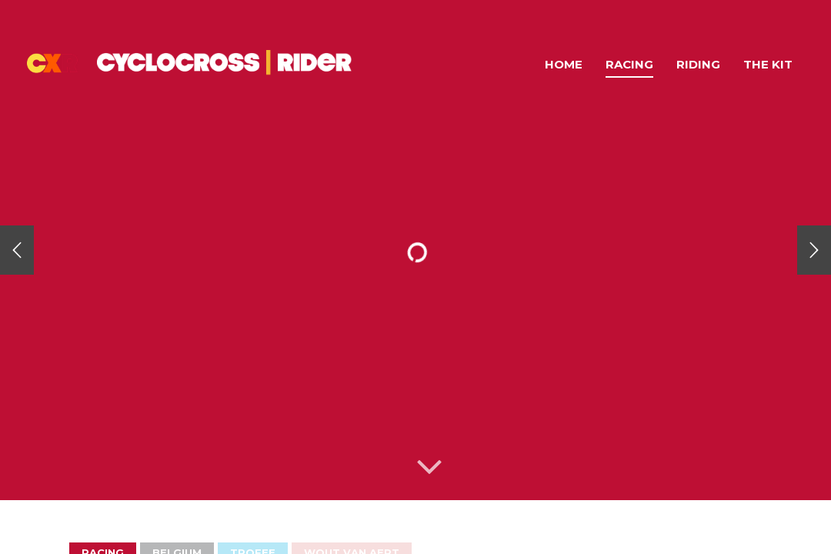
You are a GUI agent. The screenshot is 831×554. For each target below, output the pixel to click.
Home (563, 64)
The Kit (768, 64)
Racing (629, 64)
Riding (698, 64)
